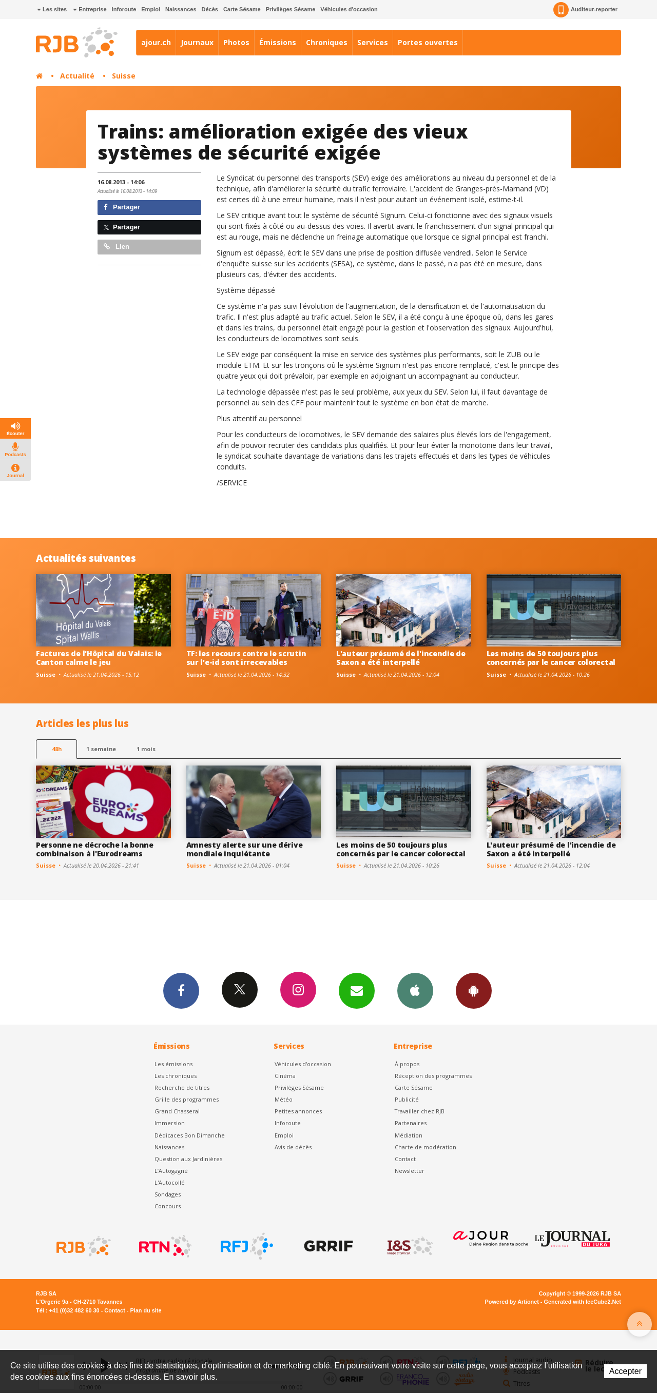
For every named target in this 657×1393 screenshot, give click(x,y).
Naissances (181, 9)
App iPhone (415, 990)
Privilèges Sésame (291, 9)
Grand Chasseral (177, 1111)
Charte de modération (425, 1147)
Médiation (408, 1135)
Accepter (625, 1371)
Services (372, 42)
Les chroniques (175, 1075)
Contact (405, 1158)
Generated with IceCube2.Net (582, 1302)
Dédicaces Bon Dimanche (189, 1135)
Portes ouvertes (428, 42)
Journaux (197, 42)
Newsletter (409, 1170)
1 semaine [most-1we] (101, 749)
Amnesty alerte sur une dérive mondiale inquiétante (244, 849)
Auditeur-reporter (585, 9)
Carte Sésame (242, 9)
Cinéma (285, 1075)
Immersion (169, 1123)
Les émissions (173, 1064)
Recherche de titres (181, 1087)
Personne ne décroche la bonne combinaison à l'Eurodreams (94, 849)
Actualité (77, 76)
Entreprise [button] (89, 9)
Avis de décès (293, 1147)
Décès (210, 9)
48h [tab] (57, 749)
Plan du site (145, 1310)
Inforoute (124, 9)
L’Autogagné (171, 1170)
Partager (122, 207)
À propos (407, 1064)
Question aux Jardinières (188, 1158)
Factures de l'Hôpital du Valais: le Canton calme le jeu (99, 658)
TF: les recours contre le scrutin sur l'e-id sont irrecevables (246, 658)
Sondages (167, 1194)
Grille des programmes (186, 1099)
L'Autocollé (169, 1182)
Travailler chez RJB (420, 1111)
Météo (284, 1099)
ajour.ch (156, 42)
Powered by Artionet (512, 1302)
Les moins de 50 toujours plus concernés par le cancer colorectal (551, 658)
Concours (167, 1206)
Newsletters (357, 990)
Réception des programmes (433, 1075)
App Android (474, 990)
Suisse (124, 76)
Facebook (181, 990)
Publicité (407, 1099)
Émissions (277, 42)
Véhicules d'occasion (348, 9)
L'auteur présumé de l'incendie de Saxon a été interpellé (401, 658)
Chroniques (326, 42)
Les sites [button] (52, 9)
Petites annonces (298, 1111)
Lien (116, 246)
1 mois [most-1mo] (146, 749)
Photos (236, 42)
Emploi (150, 9)
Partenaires (411, 1123)
